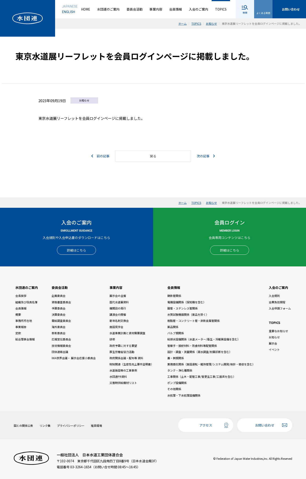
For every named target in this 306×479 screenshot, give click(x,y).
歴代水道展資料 (119, 302)
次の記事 (206, 156)
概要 (18, 314)
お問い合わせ (264, 425)
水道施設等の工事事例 (123, 370)
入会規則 (274, 296)
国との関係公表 (23, 425)
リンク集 (45, 425)
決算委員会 (58, 314)
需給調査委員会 (61, 321)
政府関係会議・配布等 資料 (126, 358)
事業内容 (155, 9)
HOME (85, 9)
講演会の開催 (117, 314)
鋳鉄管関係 (174, 296)
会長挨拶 (20, 296)
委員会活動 (134, 9)
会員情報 (175, 9)
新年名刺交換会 (119, 321)
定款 (18, 333)
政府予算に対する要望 (123, 346)
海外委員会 (58, 327)
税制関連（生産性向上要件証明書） (131, 364)
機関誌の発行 (117, 308)
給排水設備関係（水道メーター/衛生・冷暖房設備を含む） (203, 339)
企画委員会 (58, 296)
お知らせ (274, 337)
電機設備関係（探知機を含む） (186, 302)
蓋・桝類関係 (175, 358)
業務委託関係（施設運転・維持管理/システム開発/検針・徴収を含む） (211, 364)
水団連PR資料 (118, 376)
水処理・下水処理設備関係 (183, 395)
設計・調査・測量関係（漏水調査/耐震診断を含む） (199, 352)
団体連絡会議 (60, 352)
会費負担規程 (277, 302)
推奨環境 (96, 425)
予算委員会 (58, 308)
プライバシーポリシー (70, 425)
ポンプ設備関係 (177, 383)
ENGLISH (68, 12)
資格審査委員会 (61, 302)
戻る (153, 156)
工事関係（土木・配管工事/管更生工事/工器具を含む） (201, 376)
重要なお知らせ (278, 331)
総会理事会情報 (25, 339)
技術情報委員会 (61, 346)
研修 (112, 339)
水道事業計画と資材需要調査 (127, 333)
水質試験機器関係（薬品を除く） (188, 314)
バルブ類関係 (175, 333)
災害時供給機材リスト (123, 383)
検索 (245, 12)
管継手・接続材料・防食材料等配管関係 (192, 346)
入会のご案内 (198, 9)
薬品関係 (172, 327)
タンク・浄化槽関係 (179, 370)
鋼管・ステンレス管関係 (182, 308)
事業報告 (20, 327)
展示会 (273, 343)
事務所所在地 (23, 321)
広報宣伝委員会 (61, 339)
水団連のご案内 (108, 9)
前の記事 (100, 156)
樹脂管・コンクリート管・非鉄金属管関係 (193, 321)
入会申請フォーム (280, 308)
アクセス (205, 425)
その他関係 (174, 389)
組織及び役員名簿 (26, 302)
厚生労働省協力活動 (121, 352)
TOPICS (221, 9)
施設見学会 (116, 327)
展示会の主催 (117, 296)
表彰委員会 (58, 333)
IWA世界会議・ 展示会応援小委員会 (74, 358)
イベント (274, 349)
